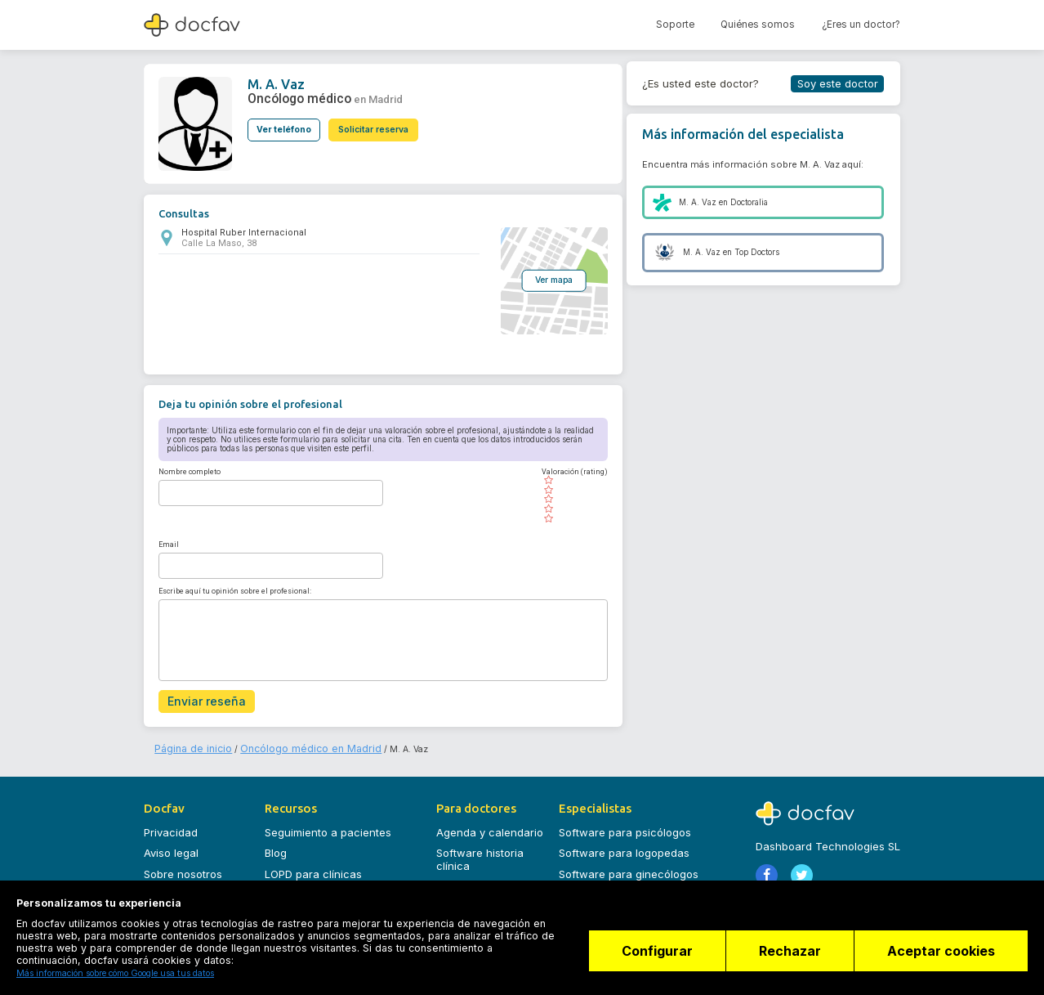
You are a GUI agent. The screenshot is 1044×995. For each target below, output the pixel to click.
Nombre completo (189, 470)
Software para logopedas (624, 846)
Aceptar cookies (941, 958)
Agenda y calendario (489, 824)
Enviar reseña (199, 698)
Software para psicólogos (625, 824)
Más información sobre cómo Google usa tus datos (115, 973)
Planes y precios (478, 879)
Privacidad (171, 824)
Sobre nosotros (183, 866)
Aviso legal (171, 846)
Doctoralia (749, 202)
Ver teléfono (284, 122)
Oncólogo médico (292, 95)
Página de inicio (186, 742)
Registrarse (789, 896)
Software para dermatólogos (632, 887)
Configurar (642, 958)
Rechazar (783, 958)
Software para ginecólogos (628, 866)
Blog (276, 846)
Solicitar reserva (381, 122)
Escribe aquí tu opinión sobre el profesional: (234, 589)
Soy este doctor (837, 83)
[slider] (566, 498)
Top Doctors (756, 252)
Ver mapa (546, 278)
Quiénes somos (758, 24)
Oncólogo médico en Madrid (281, 742)
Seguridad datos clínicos (328, 887)
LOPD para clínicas (313, 866)
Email (168, 542)
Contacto (167, 887)
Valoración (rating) (566, 470)
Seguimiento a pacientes (328, 824)
